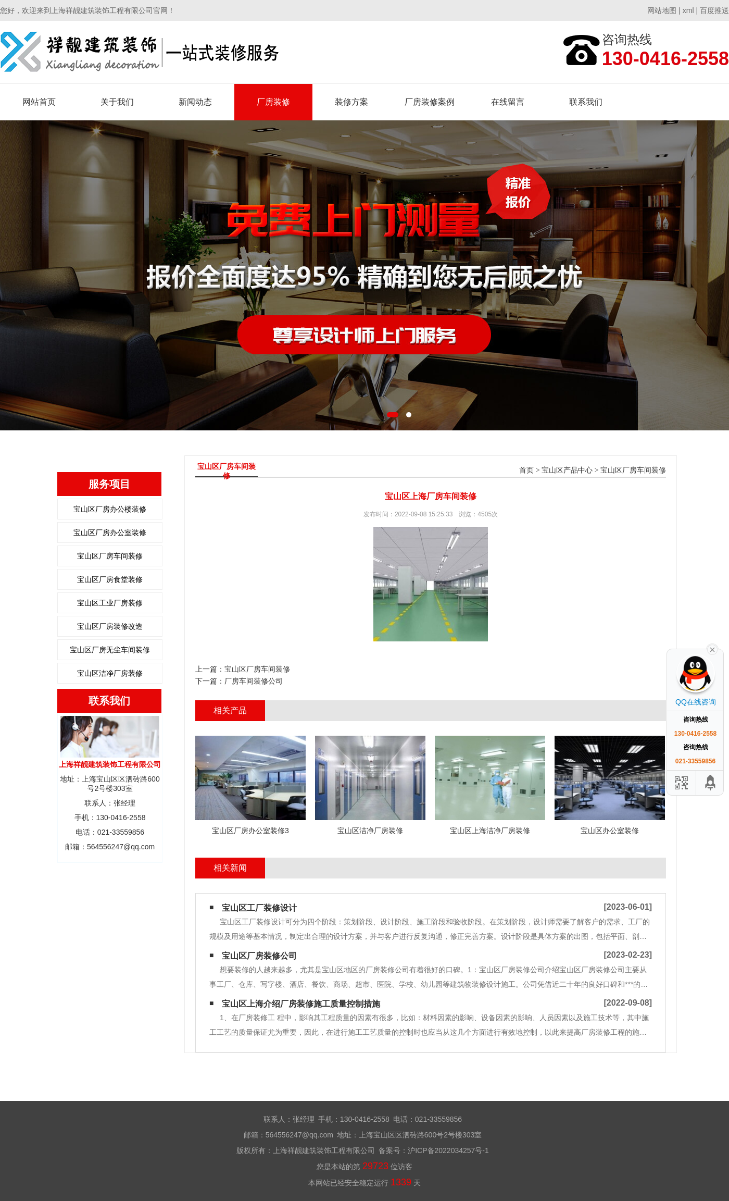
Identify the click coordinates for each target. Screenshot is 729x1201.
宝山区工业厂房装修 (110, 603)
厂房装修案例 (430, 101)
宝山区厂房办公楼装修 (109, 509)
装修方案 (351, 101)
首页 (526, 470)
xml (688, 10)
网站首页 (39, 101)
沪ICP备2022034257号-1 (448, 1150)
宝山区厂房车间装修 (110, 556)
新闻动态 (195, 101)
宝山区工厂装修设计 (259, 907)
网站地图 (661, 10)
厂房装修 (273, 101)
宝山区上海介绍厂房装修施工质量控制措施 (301, 1003)
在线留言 (507, 101)
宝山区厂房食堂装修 (110, 579)
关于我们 (117, 101)
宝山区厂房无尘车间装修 (110, 650)
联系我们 (585, 101)
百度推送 (714, 10)
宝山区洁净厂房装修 (110, 673)
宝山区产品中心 (567, 470)
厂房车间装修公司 (253, 681)
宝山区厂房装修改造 (110, 626)
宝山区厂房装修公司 (259, 955)
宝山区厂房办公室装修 (109, 532)
